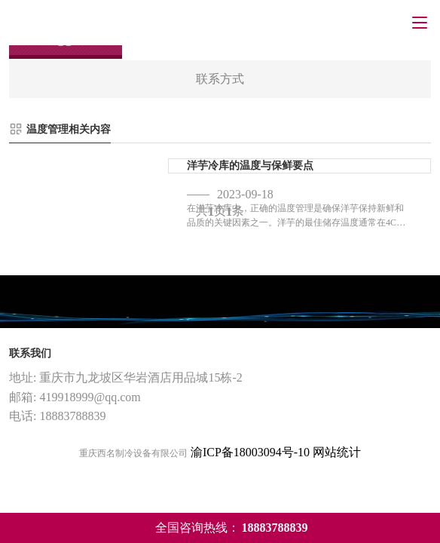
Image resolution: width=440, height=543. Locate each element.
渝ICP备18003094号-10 (250, 452)
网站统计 (337, 452)
